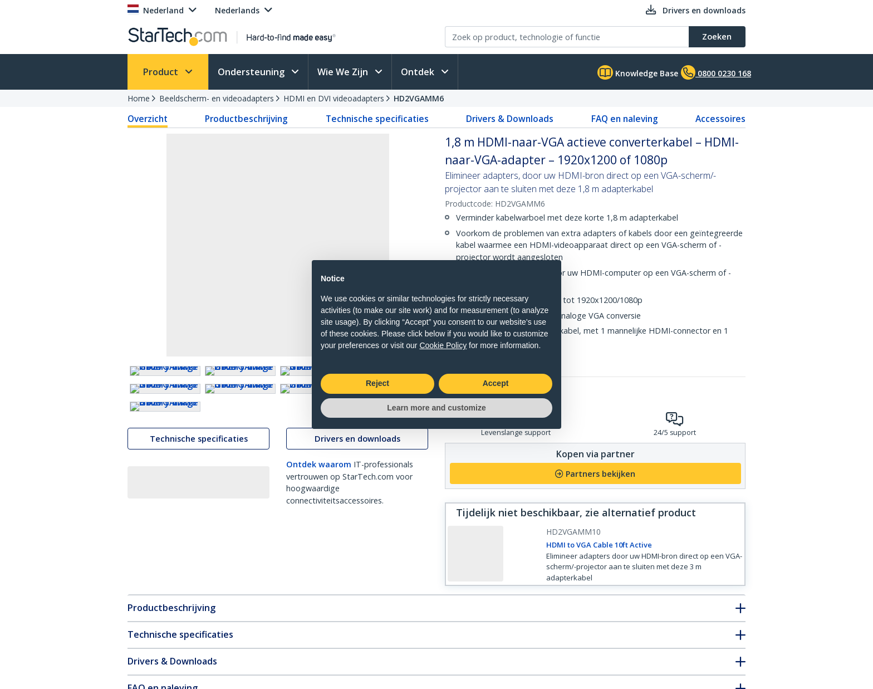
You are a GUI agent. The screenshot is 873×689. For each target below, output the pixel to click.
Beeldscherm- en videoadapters (216, 98)
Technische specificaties (377, 119)
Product (161, 72)
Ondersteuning (252, 72)
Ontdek (418, 72)
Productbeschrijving (246, 119)
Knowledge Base (637, 72)
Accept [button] (496, 383)
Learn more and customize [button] (436, 407)
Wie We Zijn (343, 72)
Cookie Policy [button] (443, 345)
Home (138, 98)
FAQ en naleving (624, 119)
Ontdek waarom (318, 634)
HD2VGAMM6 (419, 98)
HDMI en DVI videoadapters (333, 98)
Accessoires (720, 119)
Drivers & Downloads (509, 119)
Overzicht (147, 119)
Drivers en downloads (357, 609)
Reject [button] (377, 383)
